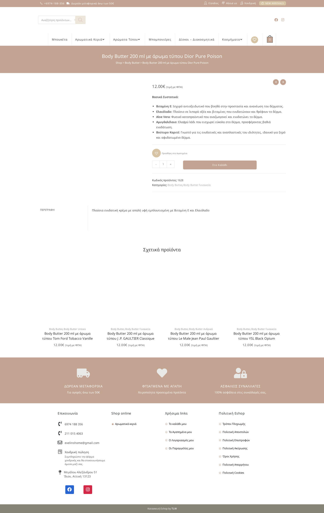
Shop (119, 63)
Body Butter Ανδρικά (201, 329)
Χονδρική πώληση (77, 452)
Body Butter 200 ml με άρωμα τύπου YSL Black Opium (256, 336)
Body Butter (132, 63)
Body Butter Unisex (75, 329)
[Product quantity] (163, 164)
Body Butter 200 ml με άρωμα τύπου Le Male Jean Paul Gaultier (193, 336)
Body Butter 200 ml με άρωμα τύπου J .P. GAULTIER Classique (130, 336)
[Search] (80, 20)
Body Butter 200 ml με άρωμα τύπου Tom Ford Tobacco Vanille (67, 336)
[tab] (63, 209)
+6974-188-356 (54, 3)
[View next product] (283, 82)
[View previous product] (276, 82)
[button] (169, 153)
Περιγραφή (47, 209)
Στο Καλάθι (220, 165)
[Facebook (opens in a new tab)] (276, 20)
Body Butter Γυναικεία (197, 185)
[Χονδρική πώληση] (60, 452)
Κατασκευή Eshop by (162, 508)
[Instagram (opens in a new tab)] (283, 20)
